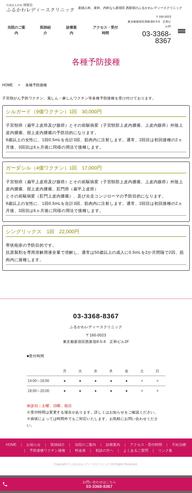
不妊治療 (179, 445)
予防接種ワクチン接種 (47, 450)
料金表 (80, 450)
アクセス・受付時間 (146, 445)
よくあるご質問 (135, 450)
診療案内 (113, 445)
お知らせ (33, 445)
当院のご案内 (85, 445)
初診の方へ (104, 450)
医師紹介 (57, 445)
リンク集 (165, 450)
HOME (7, 85)
